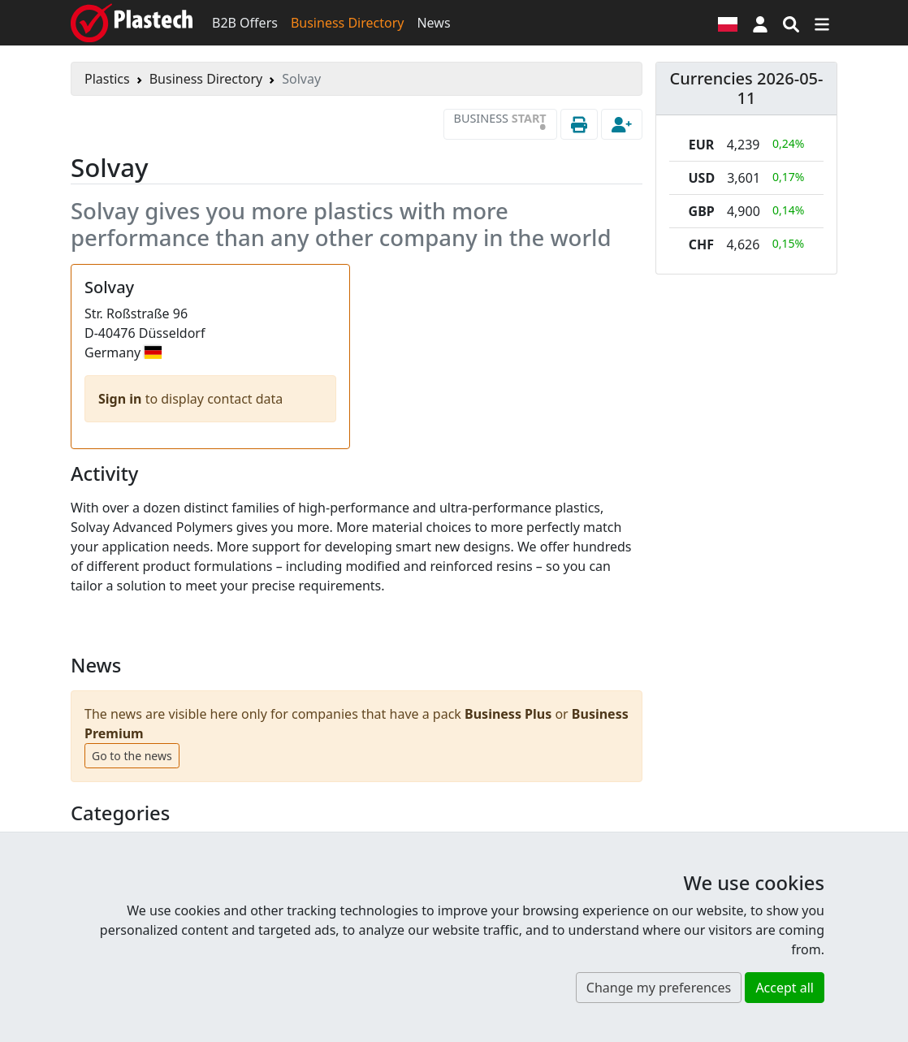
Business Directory (347, 23)
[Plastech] (131, 22)
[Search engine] (791, 22)
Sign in (121, 399)
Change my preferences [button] (658, 988)
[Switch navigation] (821, 22)
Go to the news (132, 755)
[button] (760, 22)
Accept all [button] (784, 988)
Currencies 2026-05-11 (747, 88)
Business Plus (508, 714)
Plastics (107, 79)
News (433, 23)
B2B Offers (245, 23)
